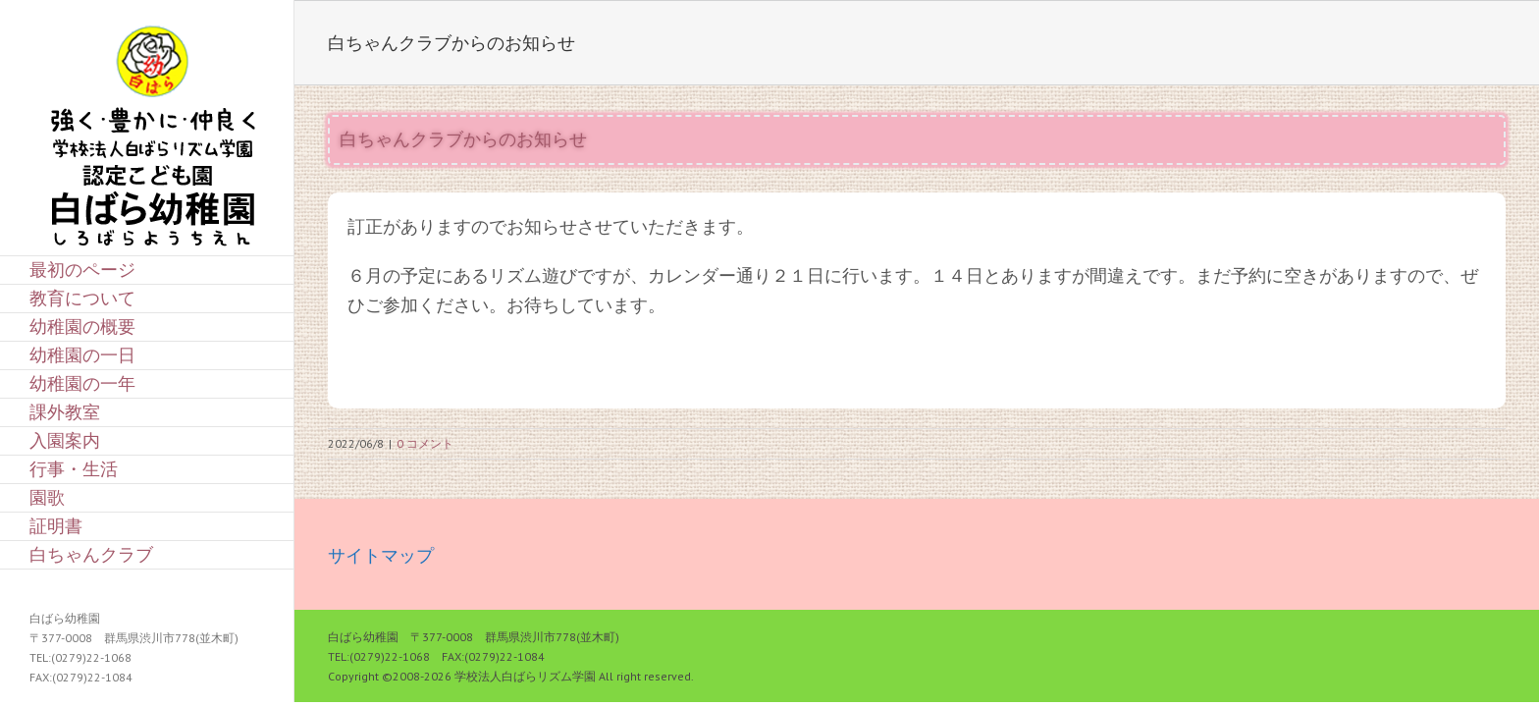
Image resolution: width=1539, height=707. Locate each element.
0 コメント (425, 443)
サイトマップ (381, 555)
